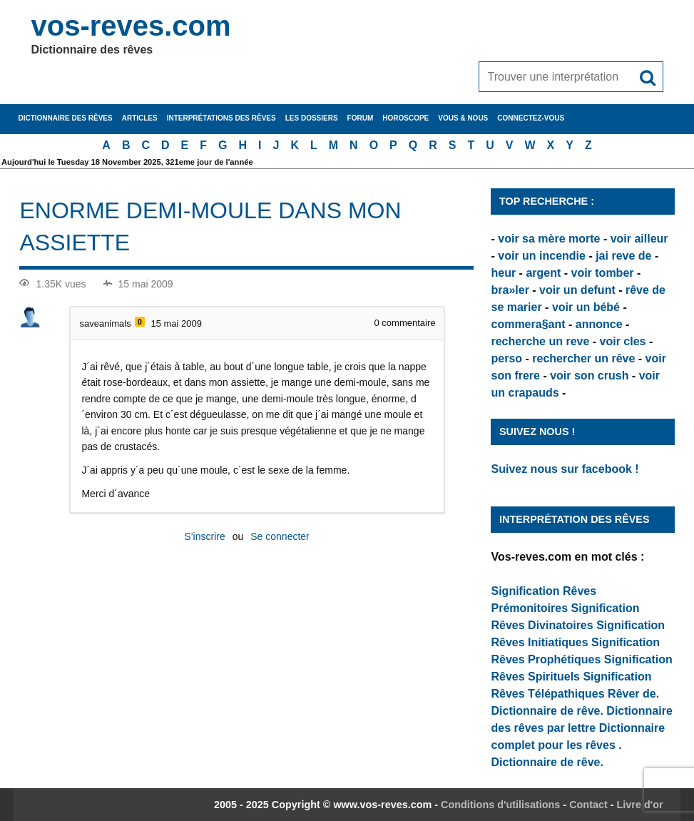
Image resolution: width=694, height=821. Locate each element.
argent (543, 273)
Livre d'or (640, 804)
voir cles (623, 341)
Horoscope (405, 118)
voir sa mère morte (549, 239)
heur (503, 273)
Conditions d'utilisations (500, 804)
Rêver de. (633, 694)
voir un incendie (542, 256)
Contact (588, 804)
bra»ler (510, 290)
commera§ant (528, 324)
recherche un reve (540, 341)
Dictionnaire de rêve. (547, 711)
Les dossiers (311, 118)
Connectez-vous (530, 118)
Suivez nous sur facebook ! (564, 469)
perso (506, 358)
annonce (599, 324)
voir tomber (602, 273)
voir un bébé (586, 307)
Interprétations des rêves (221, 118)
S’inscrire (204, 536)
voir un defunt (577, 290)
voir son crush (589, 375)
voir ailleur (639, 239)
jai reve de (623, 256)
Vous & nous (463, 118)
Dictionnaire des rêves (65, 118)
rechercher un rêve (583, 358)
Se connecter (280, 536)
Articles (140, 118)
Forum (360, 118)
